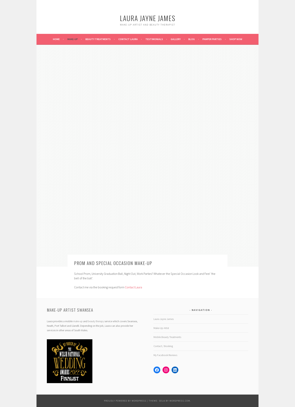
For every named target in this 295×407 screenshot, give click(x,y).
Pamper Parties (212, 39)
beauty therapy (96, 321)
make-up (78, 321)
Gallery (176, 39)
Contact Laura (128, 39)
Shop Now (235, 39)
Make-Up (72, 39)
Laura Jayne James (147, 18)
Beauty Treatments (98, 39)
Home (56, 39)
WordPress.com (180, 400)
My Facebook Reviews (165, 355)
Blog (191, 39)
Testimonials (154, 39)
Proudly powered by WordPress (125, 400)
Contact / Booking (163, 346)
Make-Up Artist (161, 328)
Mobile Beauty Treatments (167, 337)
